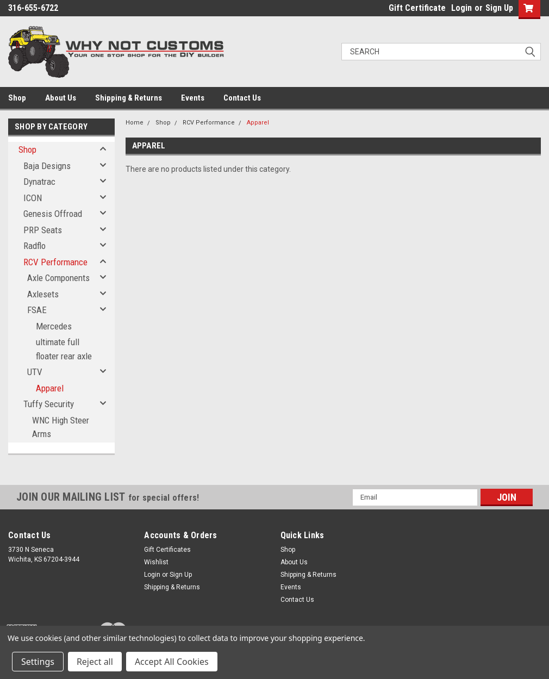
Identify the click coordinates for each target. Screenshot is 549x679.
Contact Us (242, 98)
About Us (60, 98)
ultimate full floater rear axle (64, 349)
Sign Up (499, 8)
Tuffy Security (48, 403)
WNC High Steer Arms (60, 427)
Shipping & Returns (128, 98)
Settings (37, 662)
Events (192, 98)
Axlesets (43, 294)
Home (135, 122)
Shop (17, 98)
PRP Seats (42, 230)
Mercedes (54, 326)
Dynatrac (39, 181)
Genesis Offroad (52, 213)
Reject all (95, 662)
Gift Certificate (417, 8)
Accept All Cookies (172, 662)
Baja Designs (47, 165)
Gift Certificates (167, 549)
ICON (32, 197)
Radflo (34, 245)
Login (461, 8)
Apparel (50, 388)
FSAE (37, 309)
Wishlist (156, 562)
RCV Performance (55, 262)
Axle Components (58, 277)
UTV (34, 371)
